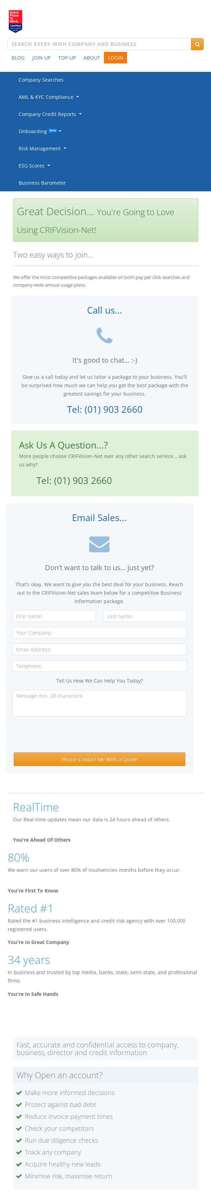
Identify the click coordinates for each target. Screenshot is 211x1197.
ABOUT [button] (92, 57)
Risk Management (41, 148)
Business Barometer (42, 182)
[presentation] (99, 735)
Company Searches (41, 79)
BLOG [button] (18, 57)
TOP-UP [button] (67, 57)
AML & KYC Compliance (47, 97)
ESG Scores (33, 165)
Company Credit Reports (49, 114)
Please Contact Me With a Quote (99, 759)
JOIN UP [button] (41, 57)
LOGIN (115, 57)
